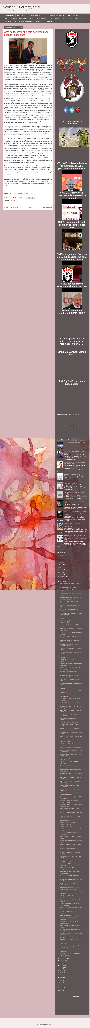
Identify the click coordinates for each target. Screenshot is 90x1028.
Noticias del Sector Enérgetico (56, 15)
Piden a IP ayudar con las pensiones (69, 939)
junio (61, 965)
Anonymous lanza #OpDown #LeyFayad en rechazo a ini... (71, 598)
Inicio (29, 207)
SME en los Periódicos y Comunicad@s (16, 18)
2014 (60, 980)
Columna (12, 200)
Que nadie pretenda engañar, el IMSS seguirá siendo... (70, 912)
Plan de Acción (21, 15)
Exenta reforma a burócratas (72, 474)
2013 (60, 983)
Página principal (9, 15)
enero (61, 977)
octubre (62, 581)
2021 (60, 560)
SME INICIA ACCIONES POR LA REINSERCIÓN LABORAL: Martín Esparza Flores (73, 525)
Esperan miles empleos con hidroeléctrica (71, 747)
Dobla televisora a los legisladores (69, 889)
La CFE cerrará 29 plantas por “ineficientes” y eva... (68, 718)
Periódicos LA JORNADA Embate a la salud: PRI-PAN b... (70, 954)
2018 (60, 567)
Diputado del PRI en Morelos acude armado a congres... (69, 823)
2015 (60, 574)
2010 (60, 990)
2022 (60, 557)
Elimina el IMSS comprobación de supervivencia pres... (69, 860)
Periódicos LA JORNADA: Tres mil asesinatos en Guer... (69, 676)
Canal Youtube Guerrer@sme (38, 18)
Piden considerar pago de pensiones (69, 887)
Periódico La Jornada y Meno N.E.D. (74, 492)
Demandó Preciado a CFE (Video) (69, 722)
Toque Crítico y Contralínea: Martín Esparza (27, 21)
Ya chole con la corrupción (67, 826)
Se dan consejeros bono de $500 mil (69, 915)
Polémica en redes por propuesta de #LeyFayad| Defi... (69, 641)
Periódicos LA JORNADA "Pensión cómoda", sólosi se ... (69, 645)
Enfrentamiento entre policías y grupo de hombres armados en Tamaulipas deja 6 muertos (75, 513)
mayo (61, 968)
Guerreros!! (8, 21)
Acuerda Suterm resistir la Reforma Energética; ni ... (69, 785)
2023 (60, 555)
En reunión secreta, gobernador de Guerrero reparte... (69, 801)
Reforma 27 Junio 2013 (70, 483)
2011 (60, 987)
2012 (60, 985)
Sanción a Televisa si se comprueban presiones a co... (70, 725)
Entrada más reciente (11, 207)
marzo (62, 972)
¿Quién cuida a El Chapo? (67, 937)
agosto (62, 960)
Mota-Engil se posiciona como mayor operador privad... (70, 621)
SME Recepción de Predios (57, 18)
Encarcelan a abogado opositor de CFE (70, 587)
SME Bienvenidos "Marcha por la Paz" (74, 442)
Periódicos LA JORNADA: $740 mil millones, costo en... (69, 740)
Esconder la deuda (65, 820)
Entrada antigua (46, 207)
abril (61, 970)
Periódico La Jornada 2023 (36, 15)
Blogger (51, 1024)
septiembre (63, 958)
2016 (60, 572)
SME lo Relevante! (73, 15)
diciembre (62, 576)
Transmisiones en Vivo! (48, 21)
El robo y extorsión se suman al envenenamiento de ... (68, 793)
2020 (60, 562)
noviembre (63, 579)
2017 (60, 569)
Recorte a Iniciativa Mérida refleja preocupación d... (69, 849)
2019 (60, 565)
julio (61, 963)
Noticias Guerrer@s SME (23, 7)
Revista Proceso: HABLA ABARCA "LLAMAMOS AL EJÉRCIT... (69, 672)
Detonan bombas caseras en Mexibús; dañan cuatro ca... (70, 602)
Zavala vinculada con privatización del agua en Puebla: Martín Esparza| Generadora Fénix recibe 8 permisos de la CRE (75, 538)
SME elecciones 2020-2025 (76, 18)
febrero (62, 975)
